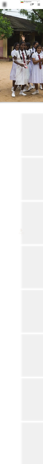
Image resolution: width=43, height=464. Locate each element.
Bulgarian (26, 1)
